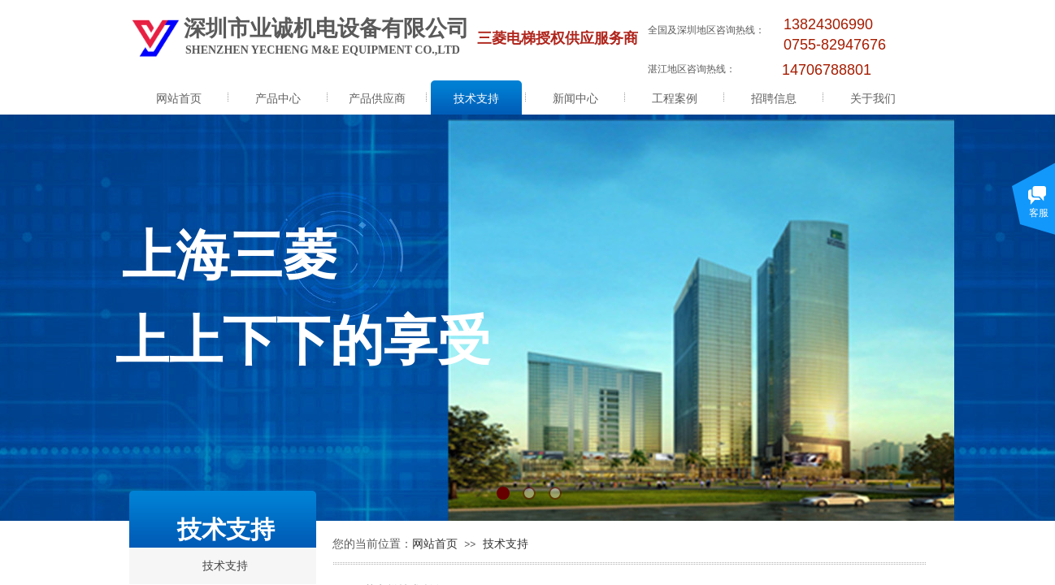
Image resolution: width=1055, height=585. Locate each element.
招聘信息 (774, 99)
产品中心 (278, 99)
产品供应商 (377, 99)
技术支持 (476, 99)
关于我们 (873, 99)
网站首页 (179, 99)
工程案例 (674, 99)
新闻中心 (575, 99)
